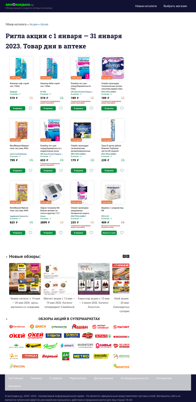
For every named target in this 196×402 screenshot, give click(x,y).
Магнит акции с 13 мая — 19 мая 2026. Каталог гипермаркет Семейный (59, 303)
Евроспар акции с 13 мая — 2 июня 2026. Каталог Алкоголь (93, 303)
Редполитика (78, 378)
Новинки (36, 378)
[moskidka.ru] (29, 6)
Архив (44, 24)
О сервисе (56, 378)
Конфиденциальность (135, 378)
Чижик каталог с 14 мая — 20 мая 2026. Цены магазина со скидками (25, 303)
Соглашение (164, 378)
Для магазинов (103, 378)
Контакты (14, 386)
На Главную (15, 378)
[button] (127, 256)
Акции (33, 24)
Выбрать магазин (175, 6)
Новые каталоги (146, 6)
